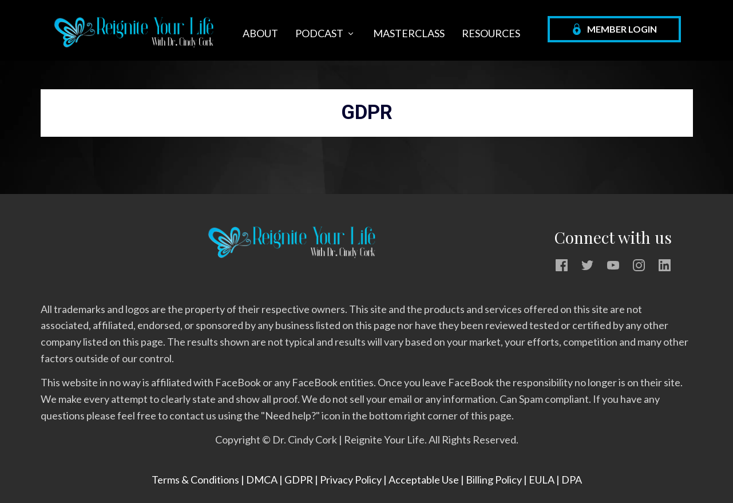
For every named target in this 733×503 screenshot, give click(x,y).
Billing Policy (495, 479)
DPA (571, 479)
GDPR (298, 479)
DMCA (262, 479)
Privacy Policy (351, 479)
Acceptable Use (425, 479)
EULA (541, 479)
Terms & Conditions (195, 479)
